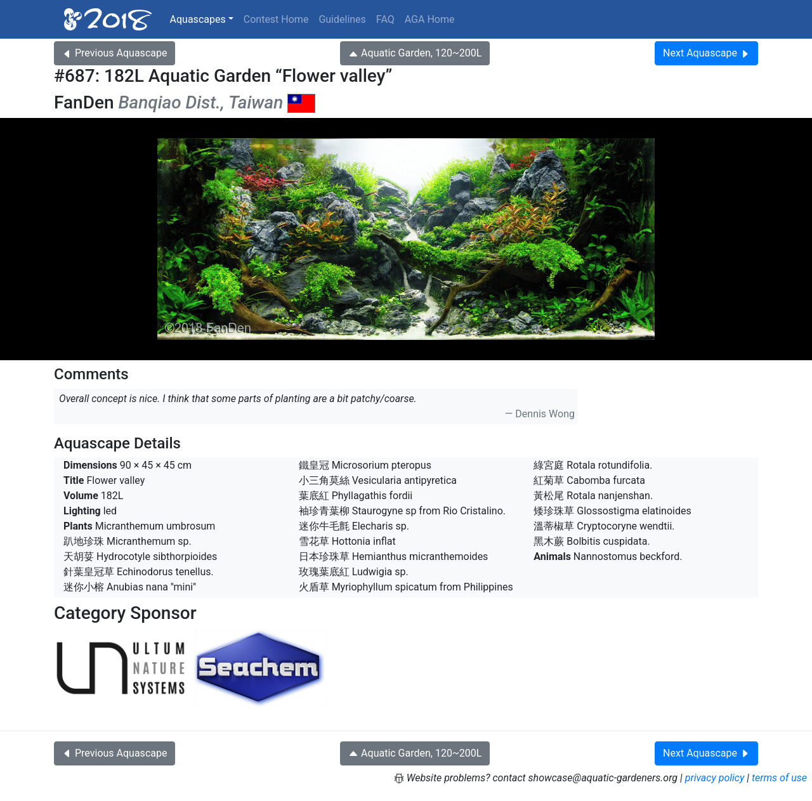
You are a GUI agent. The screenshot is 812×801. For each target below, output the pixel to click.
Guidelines (341, 19)
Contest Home (276, 19)
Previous (114, 53)
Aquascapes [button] (198, 19)
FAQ (385, 19)
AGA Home (430, 19)
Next (706, 53)
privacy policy (715, 778)
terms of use (779, 778)
